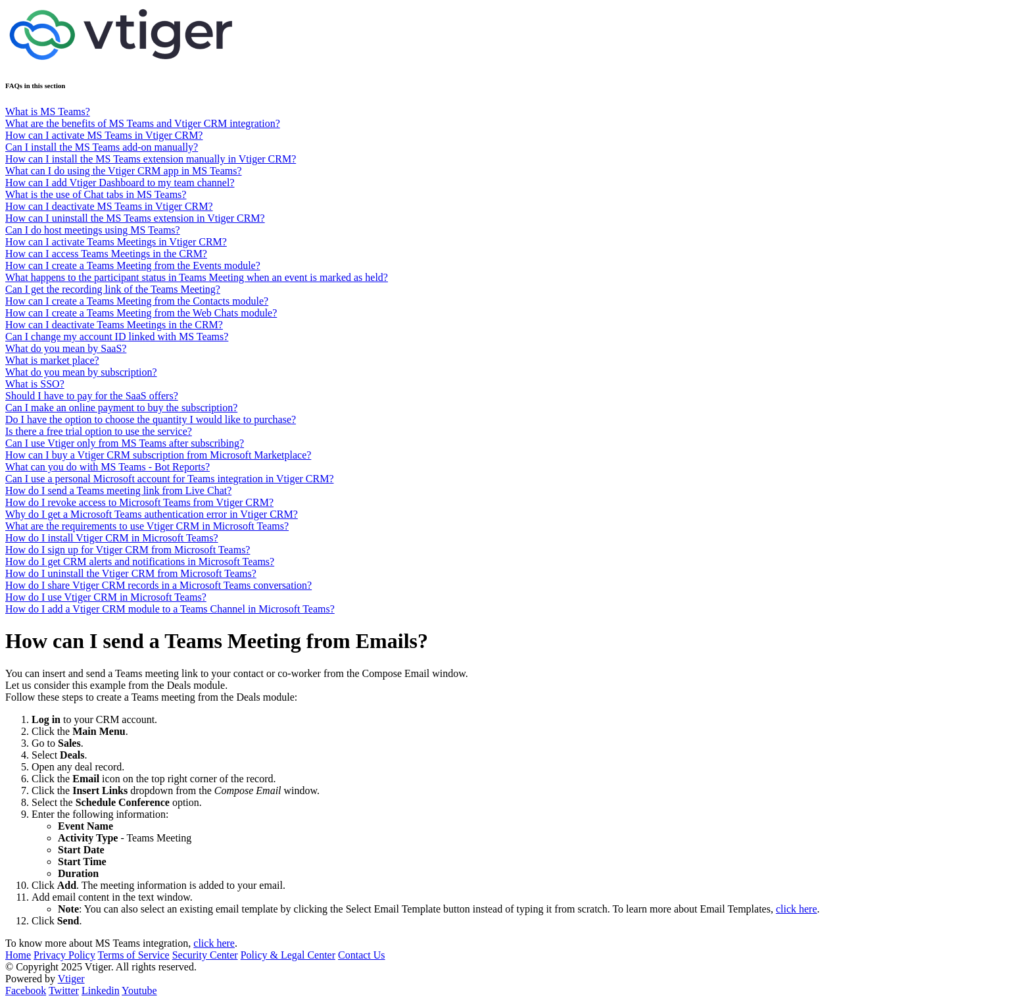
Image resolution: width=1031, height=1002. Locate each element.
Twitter (64, 990)
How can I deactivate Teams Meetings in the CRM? (114, 324)
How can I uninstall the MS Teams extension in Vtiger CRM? (135, 218)
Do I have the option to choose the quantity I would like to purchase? (150, 419)
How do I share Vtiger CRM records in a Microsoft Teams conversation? (158, 585)
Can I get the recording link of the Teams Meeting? (112, 289)
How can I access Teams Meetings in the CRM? (106, 253)
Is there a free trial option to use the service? (98, 431)
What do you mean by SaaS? (65, 348)
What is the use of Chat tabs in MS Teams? (95, 194)
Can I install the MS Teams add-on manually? (101, 147)
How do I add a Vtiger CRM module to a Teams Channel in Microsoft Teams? (170, 608)
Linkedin (101, 990)
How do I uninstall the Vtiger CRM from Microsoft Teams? (130, 573)
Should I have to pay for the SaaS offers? (91, 395)
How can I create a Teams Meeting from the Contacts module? (136, 301)
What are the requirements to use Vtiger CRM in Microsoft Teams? (147, 526)
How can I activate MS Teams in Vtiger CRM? (104, 135)
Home (18, 955)
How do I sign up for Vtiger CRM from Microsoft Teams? (127, 549)
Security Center (205, 955)
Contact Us (361, 955)
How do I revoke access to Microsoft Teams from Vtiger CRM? (139, 502)
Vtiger (71, 978)
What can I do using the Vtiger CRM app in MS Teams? (123, 170)
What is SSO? (34, 383)
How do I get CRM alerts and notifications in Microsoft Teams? (139, 561)
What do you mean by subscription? (81, 372)
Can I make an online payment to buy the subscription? (121, 407)
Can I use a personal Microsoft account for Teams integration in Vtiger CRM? (169, 478)
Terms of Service (134, 955)
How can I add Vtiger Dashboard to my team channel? (119, 182)
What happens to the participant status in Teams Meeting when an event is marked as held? (196, 277)
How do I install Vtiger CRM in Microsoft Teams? (111, 537)
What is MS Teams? (47, 111)
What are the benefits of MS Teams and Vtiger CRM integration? (142, 123)
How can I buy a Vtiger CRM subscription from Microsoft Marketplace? (158, 455)
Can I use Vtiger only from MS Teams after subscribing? (124, 443)
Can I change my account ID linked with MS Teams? (116, 336)
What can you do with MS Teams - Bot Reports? (107, 466)
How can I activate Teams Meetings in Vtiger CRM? (116, 241)
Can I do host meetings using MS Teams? (92, 230)
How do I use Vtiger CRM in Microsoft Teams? (105, 597)
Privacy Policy (64, 955)
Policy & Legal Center (288, 955)
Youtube (139, 990)
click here (796, 908)
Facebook (25, 990)
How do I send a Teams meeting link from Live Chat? (118, 490)
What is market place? (52, 360)
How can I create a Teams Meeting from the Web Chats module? (141, 312)
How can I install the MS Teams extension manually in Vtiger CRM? (150, 158)
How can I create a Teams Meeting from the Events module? (132, 265)
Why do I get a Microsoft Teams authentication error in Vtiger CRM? (151, 514)
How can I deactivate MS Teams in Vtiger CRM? (109, 206)
